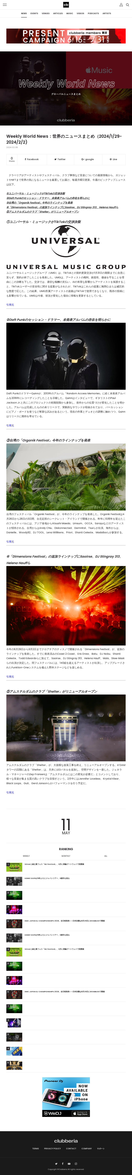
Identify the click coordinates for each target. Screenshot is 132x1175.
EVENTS (34, 13)
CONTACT (71, 1148)
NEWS (24, 13)
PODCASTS (93, 13)
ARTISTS (107, 13)
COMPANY (86, 1148)
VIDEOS (80, 13)
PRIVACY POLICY (52, 1148)
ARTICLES (58, 13)
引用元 (10, 305)
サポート (101, 1148)
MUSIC (69, 13)
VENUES (46, 13)
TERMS (35, 1148)
